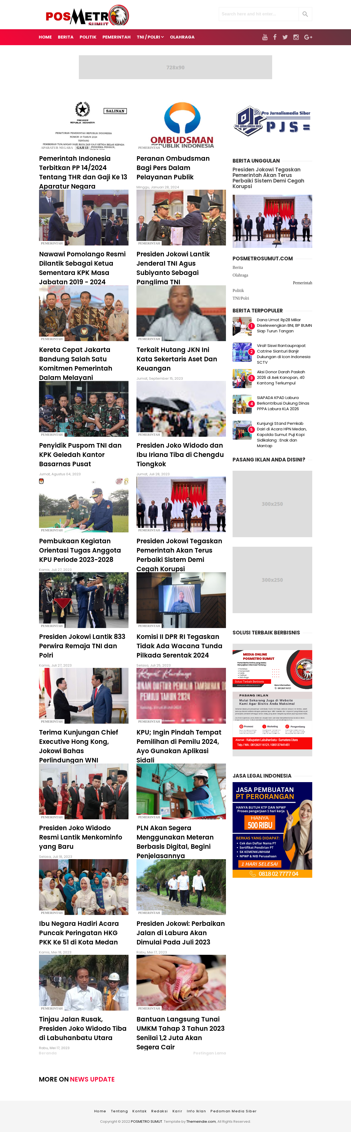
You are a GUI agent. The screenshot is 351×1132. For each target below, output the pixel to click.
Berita (238, 267)
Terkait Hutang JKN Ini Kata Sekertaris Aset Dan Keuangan (176, 359)
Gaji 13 (82, 148)
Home (45, 37)
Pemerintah (149, 148)
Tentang (119, 1111)
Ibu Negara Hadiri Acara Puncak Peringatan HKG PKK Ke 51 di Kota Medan (79, 933)
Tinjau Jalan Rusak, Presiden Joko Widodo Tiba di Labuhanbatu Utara (83, 1028)
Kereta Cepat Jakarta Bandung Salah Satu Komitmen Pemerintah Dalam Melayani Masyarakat (75, 368)
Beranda (48, 1053)
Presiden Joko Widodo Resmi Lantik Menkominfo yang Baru (80, 837)
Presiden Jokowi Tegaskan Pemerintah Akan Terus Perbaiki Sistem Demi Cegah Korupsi (268, 178)
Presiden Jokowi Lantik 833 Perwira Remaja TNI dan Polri (82, 646)
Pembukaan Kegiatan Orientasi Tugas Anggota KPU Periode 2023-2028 (80, 550)
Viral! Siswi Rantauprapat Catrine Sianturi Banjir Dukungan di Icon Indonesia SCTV (283, 354)
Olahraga (240, 275)
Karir (178, 1111)
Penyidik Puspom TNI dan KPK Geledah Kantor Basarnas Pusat (80, 454)
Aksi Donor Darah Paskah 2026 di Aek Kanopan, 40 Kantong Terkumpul (281, 377)
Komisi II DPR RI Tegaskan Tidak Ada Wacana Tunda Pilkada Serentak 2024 (179, 646)
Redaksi (159, 1111)
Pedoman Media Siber (234, 1111)
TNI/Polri (241, 298)
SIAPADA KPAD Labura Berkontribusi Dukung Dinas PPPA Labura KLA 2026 (283, 403)
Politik (238, 290)
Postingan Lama (209, 1053)
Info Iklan (196, 1111)
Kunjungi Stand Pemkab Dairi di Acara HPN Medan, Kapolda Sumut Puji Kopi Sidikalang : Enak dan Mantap (282, 434)
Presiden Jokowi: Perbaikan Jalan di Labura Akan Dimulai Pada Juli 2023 (180, 933)
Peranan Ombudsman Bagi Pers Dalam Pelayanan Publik (173, 167)
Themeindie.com (201, 1121)
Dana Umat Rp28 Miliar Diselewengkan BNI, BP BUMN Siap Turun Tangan (284, 325)
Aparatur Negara (57, 148)
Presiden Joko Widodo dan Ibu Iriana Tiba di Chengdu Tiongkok (180, 454)
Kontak (139, 1111)
